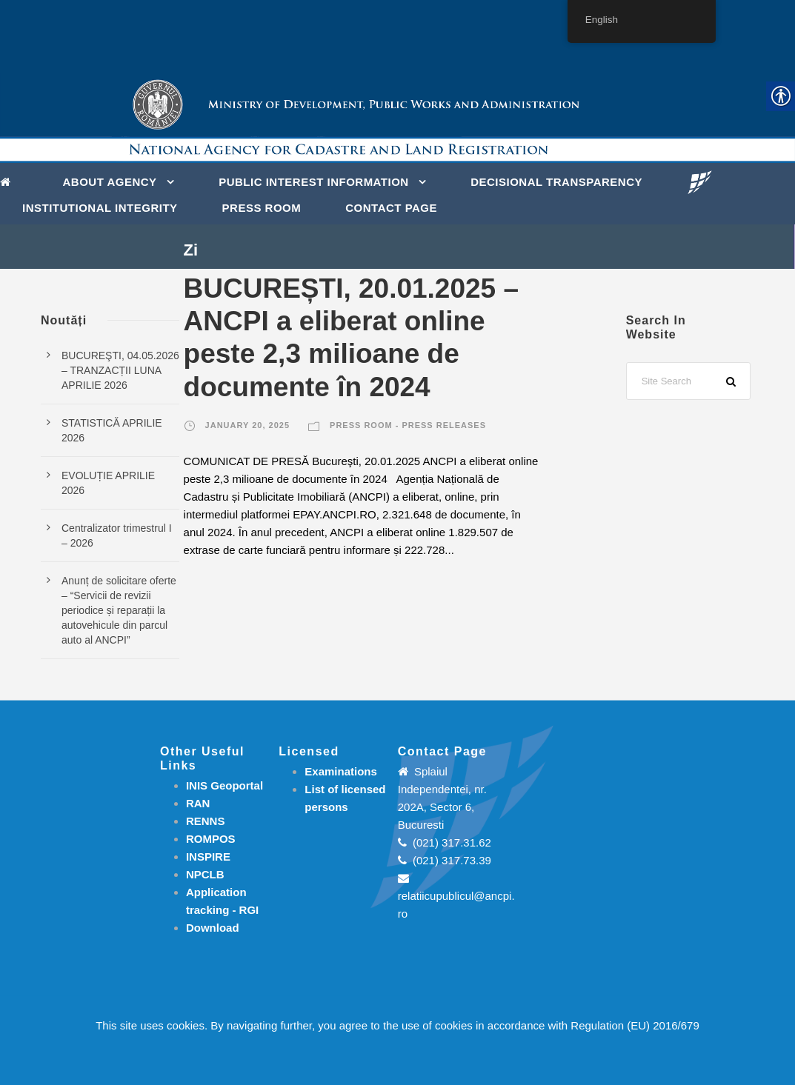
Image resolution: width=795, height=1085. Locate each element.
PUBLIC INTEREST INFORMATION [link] (314, 182)
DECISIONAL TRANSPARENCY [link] (556, 182)
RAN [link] (198, 803)
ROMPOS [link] (211, 838)
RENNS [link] (205, 821)
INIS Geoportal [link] (224, 785)
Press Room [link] (262, 207)
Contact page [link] (391, 207)
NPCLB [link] (205, 874)
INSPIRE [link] (208, 856)
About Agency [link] (110, 182)
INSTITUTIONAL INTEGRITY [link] (100, 207)
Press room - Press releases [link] (408, 425)
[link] (9, 181)
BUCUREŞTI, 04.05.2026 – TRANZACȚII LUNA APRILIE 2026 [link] (120, 370)
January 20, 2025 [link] (247, 425)
